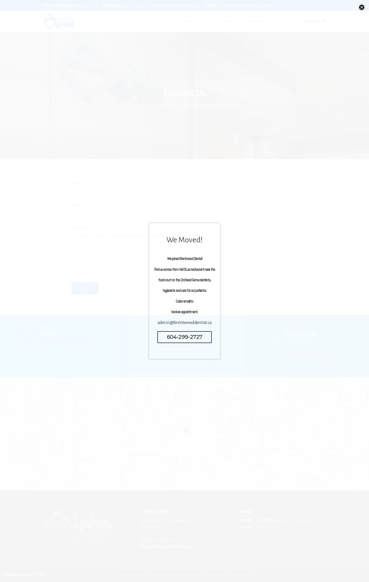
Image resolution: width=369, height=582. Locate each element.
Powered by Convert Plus (24, 574)
